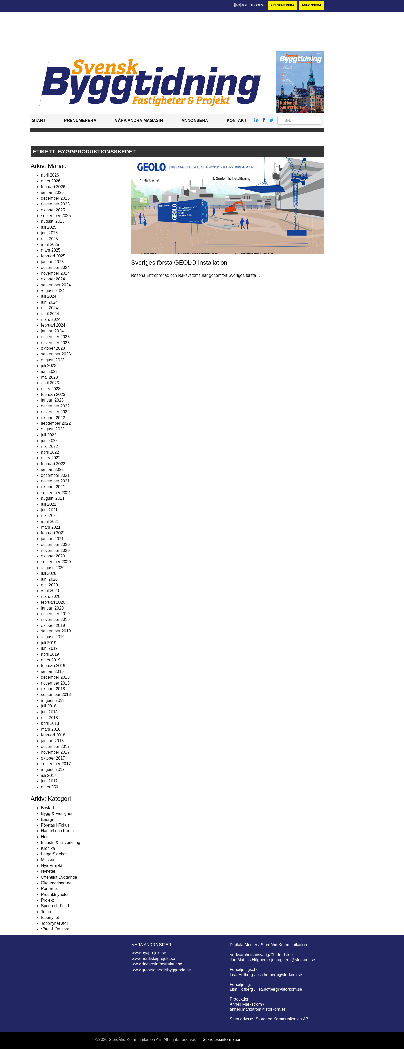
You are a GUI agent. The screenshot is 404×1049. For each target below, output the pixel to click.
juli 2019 (48, 642)
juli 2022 (48, 435)
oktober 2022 (53, 417)
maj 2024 (49, 308)
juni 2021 (49, 510)
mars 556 (49, 787)
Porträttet (49, 889)
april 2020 (50, 591)
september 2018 (56, 695)
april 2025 (50, 244)
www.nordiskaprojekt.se (153, 958)
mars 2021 (51, 527)
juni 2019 (49, 648)
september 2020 (56, 562)
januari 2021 (52, 539)
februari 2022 (53, 464)
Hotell (46, 837)
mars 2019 (51, 660)
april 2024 (50, 314)
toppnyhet (50, 917)
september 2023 (56, 354)
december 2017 (55, 746)
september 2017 (56, 764)
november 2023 (55, 342)
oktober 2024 (53, 279)
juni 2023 (49, 371)
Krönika (48, 848)
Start (39, 121)
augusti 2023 (53, 360)
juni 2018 (49, 712)
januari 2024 (52, 331)
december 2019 (55, 614)
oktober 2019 (53, 625)
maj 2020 (49, 585)
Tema (46, 912)
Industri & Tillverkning (60, 842)
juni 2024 (49, 302)
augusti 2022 (53, 429)
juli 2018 (48, 706)
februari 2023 (53, 394)
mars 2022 (51, 458)
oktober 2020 (53, 556)
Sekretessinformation (222, 1040)
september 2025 (56, 215)
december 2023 (55, 337)
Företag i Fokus (55, 825)
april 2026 (50, 175)
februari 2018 (53, 735)
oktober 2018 (53, 689)
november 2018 (55, 683)
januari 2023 (52, 400)
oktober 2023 (53, 348)
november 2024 (55, 273)
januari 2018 (52, 741)
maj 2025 (49, 239)
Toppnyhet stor (54, 923)
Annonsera (311, 5)
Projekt (47, 900)
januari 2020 (52, 608)
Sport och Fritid (55, 906)
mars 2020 (51, 596)
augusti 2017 (53, 770)
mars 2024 (51, 319)
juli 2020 (48, 573)
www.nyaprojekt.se (149, 953)
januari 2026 (52, 192)
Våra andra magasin (139, 121)
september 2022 (56, 423)
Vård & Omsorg (55, 929)
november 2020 (55, 550)
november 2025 (55, 204)
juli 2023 (48, 365)
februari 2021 (53, 533)
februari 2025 (53, 256)
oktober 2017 (53, 758)
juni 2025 (49, 233)
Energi (47, 819)
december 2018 (55, 677)
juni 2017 (49, 781)
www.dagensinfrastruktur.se (157, 964)
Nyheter (48, 871)
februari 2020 (53, 602)
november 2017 (55, 752)
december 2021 (55, 475)
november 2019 (55, 620)
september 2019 (56, 631)
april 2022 (50, 452)
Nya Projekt (51, 865)
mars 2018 (51, 729)
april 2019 (50, 654)
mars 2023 (51, 389)
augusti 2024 (53, 290)
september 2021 (56, 492)
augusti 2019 (53, 637)
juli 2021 (48, 504)
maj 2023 (49, 377)
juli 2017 (48, 775)
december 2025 (55, 198)
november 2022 (55, 412)
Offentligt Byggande (59, 877)
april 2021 (50, 521)
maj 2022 (49, 446)
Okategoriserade (56, 883)
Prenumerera (282, 5)
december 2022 (55, 406)
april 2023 (50, 383)
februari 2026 (53, 187)
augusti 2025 (53, 221)
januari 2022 (52, 469)
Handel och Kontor (58, 831)
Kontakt (236, 121)
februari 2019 (53, 666)
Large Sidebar (54, 854)
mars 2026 (51, 181)
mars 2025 (51, 250)
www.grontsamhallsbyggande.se (161, 970)
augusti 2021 (53, 498)
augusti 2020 (53, 567)
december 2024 (55, 267)
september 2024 (56, 285)
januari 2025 (52, 262)
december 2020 (55, 544)
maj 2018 (49, 717)
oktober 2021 (53, 487)
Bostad (47, 808)
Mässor (47, 860)
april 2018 (50, 723)
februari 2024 (53, 325)
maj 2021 (49, 516)
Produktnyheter (55, 894)
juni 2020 (49, 579)
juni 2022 (49, 440)
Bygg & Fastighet (56, 813)
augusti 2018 (53, 700)
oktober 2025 (53, 210)
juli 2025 (48, 227)
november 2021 (55, 481)
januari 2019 (52, 671)
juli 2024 (48, 296)
